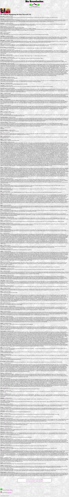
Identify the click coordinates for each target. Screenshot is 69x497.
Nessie (27, 481)
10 (33, 480)
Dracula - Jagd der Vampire (39, 481)
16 (40, 480)
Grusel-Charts (9, 492)
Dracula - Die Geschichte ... (31, 481)
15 (39, 480)
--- (5, 16)
